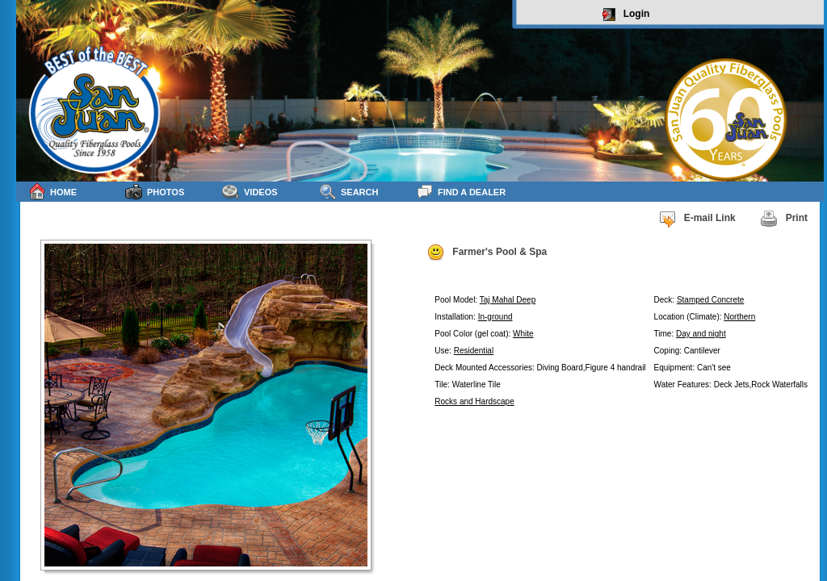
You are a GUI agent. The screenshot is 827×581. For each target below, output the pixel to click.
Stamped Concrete (710, 299)
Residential (473, 350)
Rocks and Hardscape (474, 401)
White (523, 333)
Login (626, 14)
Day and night (701, 333)
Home (52, 191)
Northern (739, 316)
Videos (250, 191)
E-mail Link (697, 219)
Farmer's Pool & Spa (486, 252)
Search (348, 191)
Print (784, 219)
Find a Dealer (461, 191)
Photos (154, 191)
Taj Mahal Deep (507, 299)
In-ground (495, 316)
